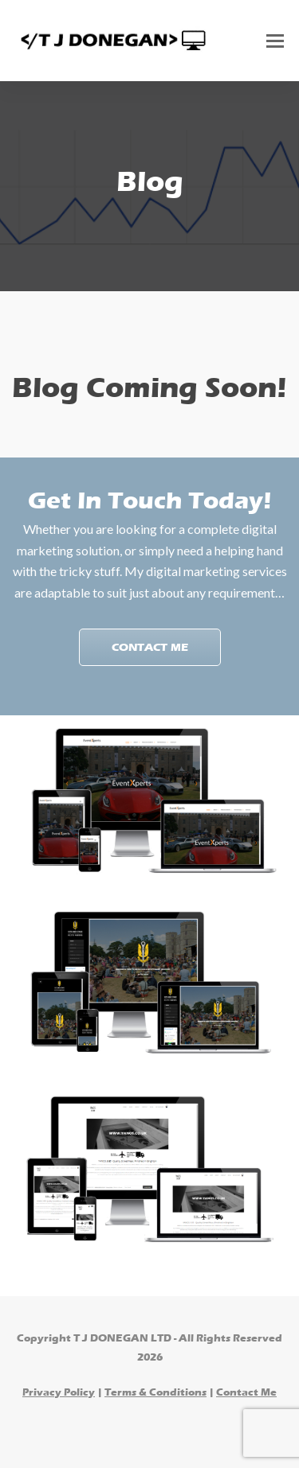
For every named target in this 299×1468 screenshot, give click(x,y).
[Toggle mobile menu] (275, 41)
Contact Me (150, 647)
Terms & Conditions (155, 1391)
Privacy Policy (58, 1391)
